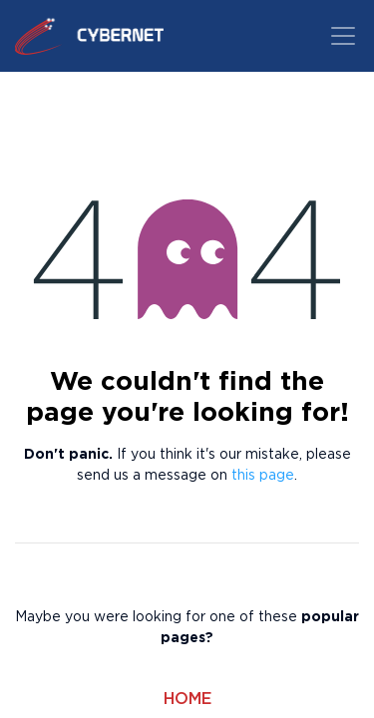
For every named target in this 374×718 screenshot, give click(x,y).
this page (262, 476)
